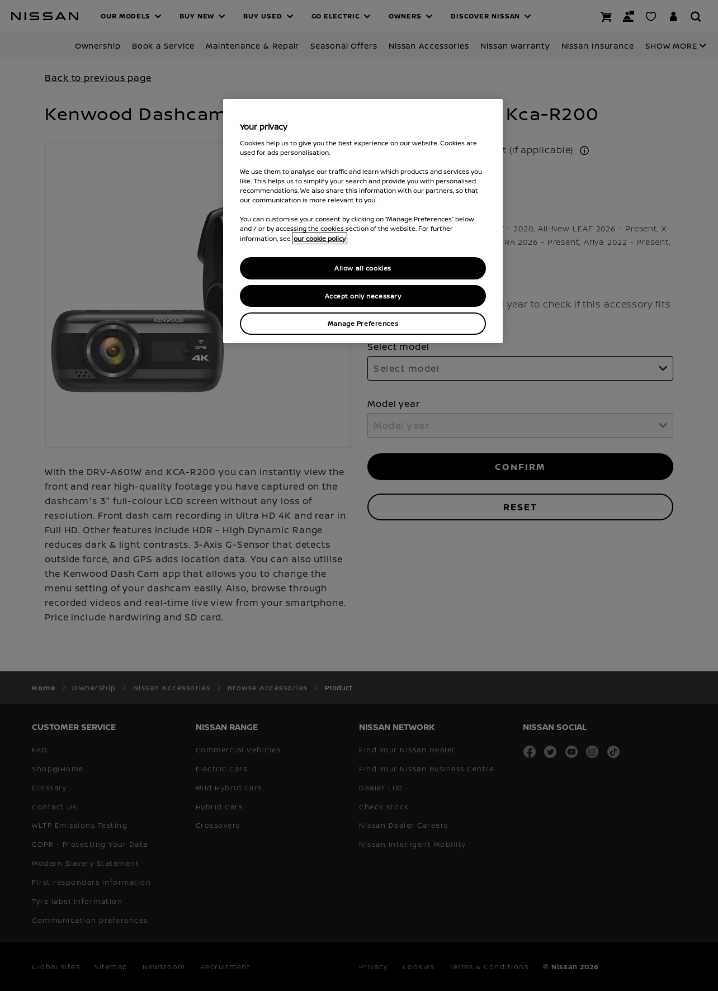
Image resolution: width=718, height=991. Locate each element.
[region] (363, 221)
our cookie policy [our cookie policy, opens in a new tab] (320, 238)
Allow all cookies (362, 268)
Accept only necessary (363, 296)
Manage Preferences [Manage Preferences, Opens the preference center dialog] (363, 323)
